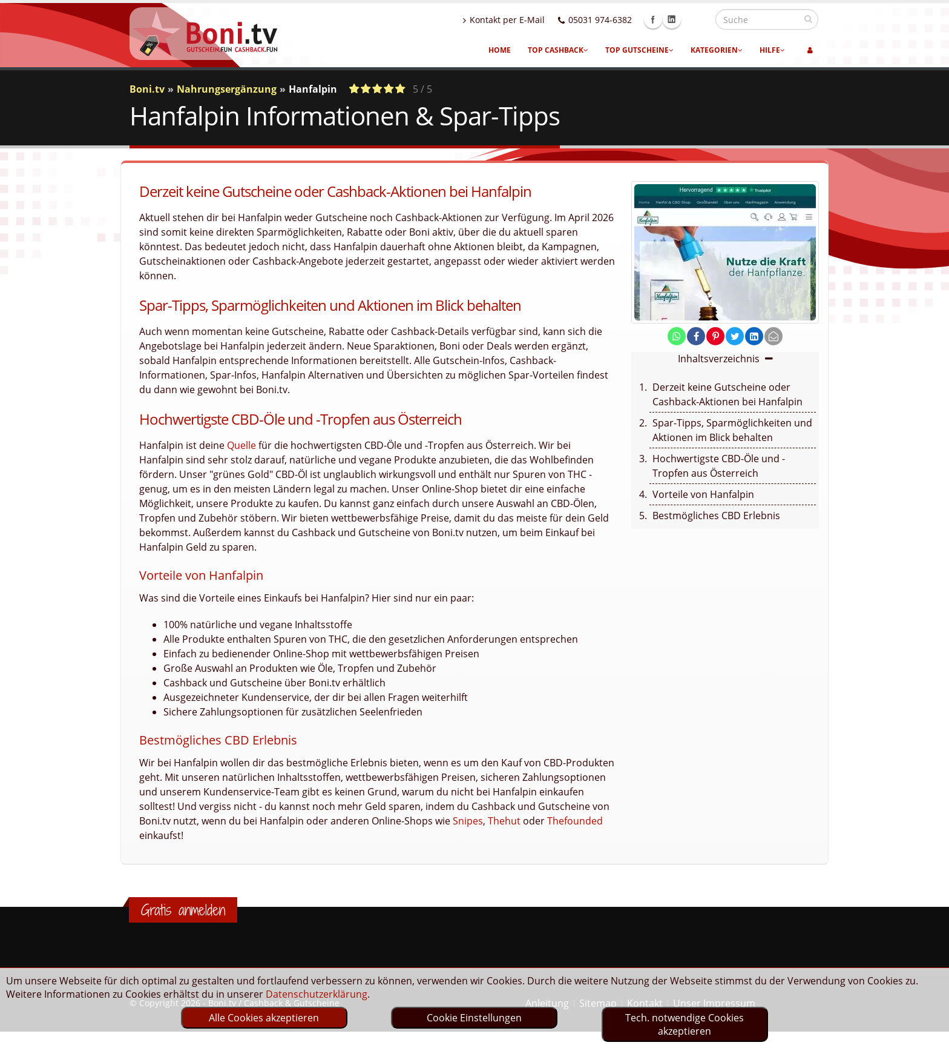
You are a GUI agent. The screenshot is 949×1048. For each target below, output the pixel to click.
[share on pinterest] (715, 336)
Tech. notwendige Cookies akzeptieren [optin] (684, 1024)
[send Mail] (773, 336)
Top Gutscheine (639, 50)
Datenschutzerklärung (316, 994)
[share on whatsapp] (676, 336)
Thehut (504, 820)
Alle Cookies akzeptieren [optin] (264, 1017)
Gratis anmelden (183, 910)
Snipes (468, 820)
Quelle (241, 445)
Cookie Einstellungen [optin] (474, 1017)
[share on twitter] (734, 336)
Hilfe (772, 50)
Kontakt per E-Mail (530, 19)
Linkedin (698, 19)
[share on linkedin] (754, 336)
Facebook (679, 19)
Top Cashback (558, 50)
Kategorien (717, 50)
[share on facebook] (696, 336)
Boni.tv (147, 89)
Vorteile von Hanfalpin (703, 494)
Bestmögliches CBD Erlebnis (716, 515)
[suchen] (808, 18)
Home (499, 50)
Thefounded (575, 820)
